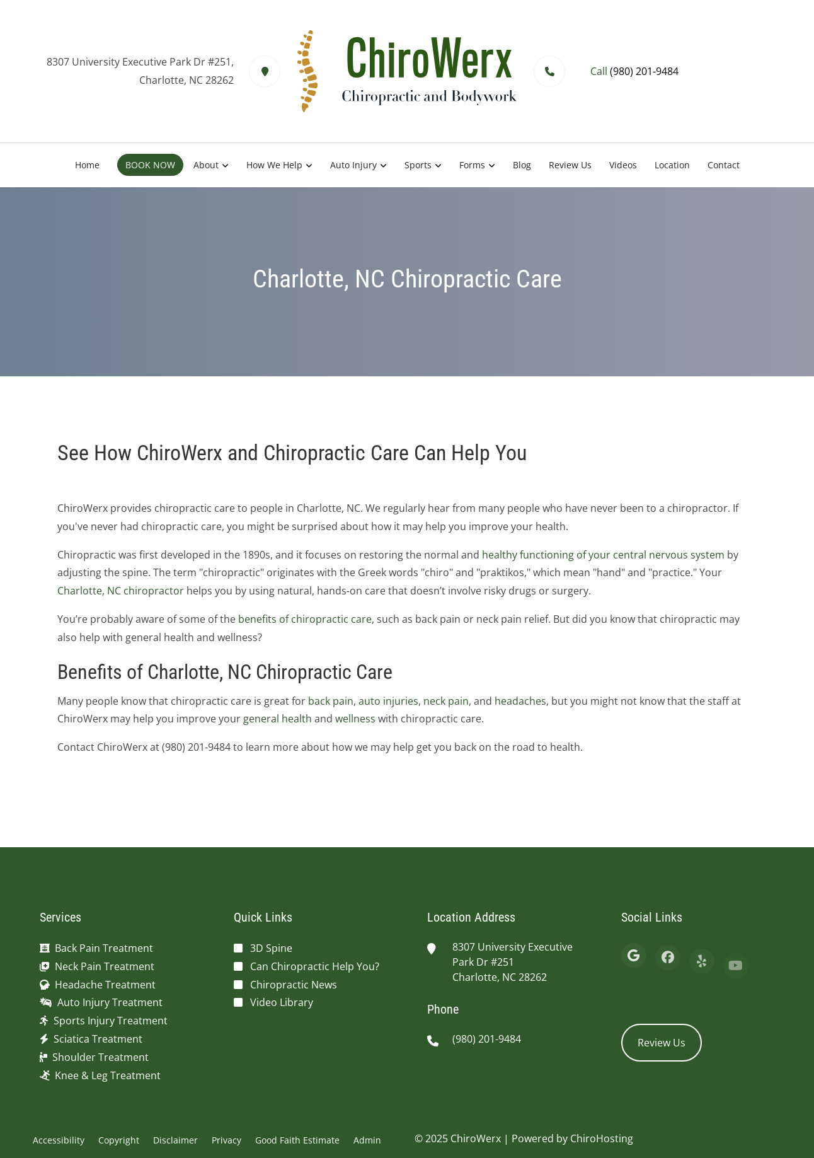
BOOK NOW (150, 165)
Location (672, 165)
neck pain (446, 701)
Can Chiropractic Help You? (314, 966)
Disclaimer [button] (175, 1140)
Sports (418, 165)
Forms (472, 165)
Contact (724, 165)
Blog (522, 165)
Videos (623, 165)
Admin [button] (367, 1140)
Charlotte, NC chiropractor (120, 591)
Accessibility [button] (58, 1140)
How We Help (274, 165)
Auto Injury (353, 165)
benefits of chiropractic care (305, 619)
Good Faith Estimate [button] (297, 1140)
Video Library (281, 1002)
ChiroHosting (601, 1138)
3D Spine (271, 948)
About (206, 165)
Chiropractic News (293, 985)
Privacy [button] (226, 1140)
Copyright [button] (118, 1140)
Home (87, 165)
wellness (355, 719)
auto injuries (388, 701)
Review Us (570, 165)
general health (277, 719)
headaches (520, 701)
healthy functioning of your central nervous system (603, 555)
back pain (330, 701)
